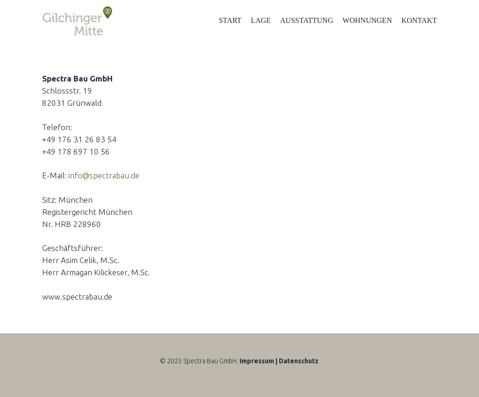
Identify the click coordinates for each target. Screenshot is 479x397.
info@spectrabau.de (103, 175)
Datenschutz (299, 361)
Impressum (257, 361)
